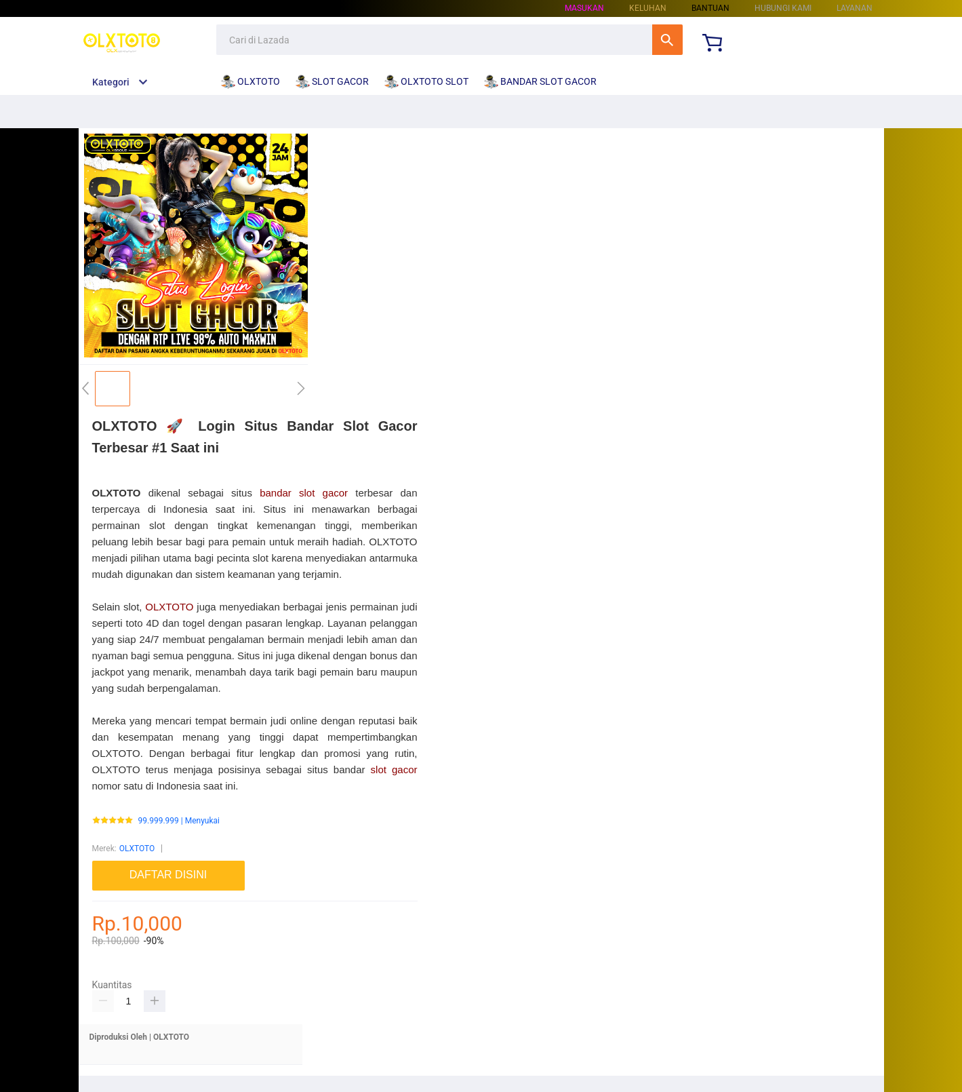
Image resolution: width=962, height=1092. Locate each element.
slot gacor (394, 769)
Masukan (584, 8)
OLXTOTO (169, 606)
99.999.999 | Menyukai (179, 821)
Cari (667, 39)
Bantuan (710, 8)
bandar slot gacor (304, 493)
